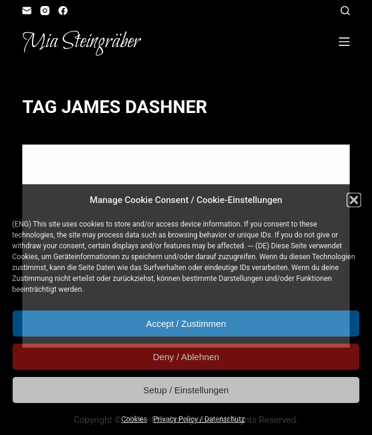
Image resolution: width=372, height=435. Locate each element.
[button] (354, 200)
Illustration (97, 168)
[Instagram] (44, 10)
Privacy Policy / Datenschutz (199, 419)
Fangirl (54, 168)
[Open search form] (345, 10)
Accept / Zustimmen (186, 323)
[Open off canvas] (344, 41)
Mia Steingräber (81, 42)
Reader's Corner (196, 168)
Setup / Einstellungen (186, 390)
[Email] (26, 10)
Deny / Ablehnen (186, 357)
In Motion (143, 168)
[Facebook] (63, 10)
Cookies (134, 419)
